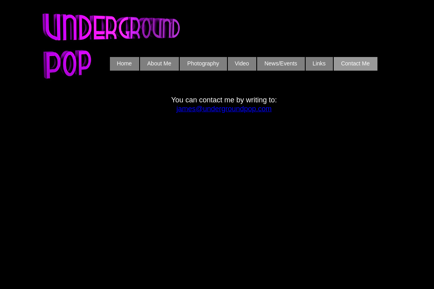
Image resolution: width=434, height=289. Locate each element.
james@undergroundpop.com (224, 109)
